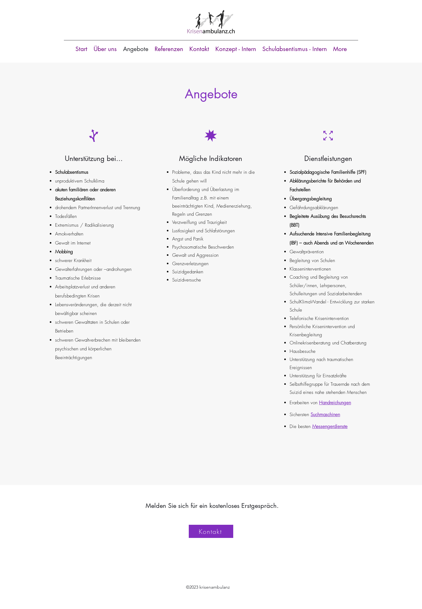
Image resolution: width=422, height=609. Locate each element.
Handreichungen (335, 403)
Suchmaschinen (325, 414)
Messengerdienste (329, 426)
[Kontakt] (211, 531)
